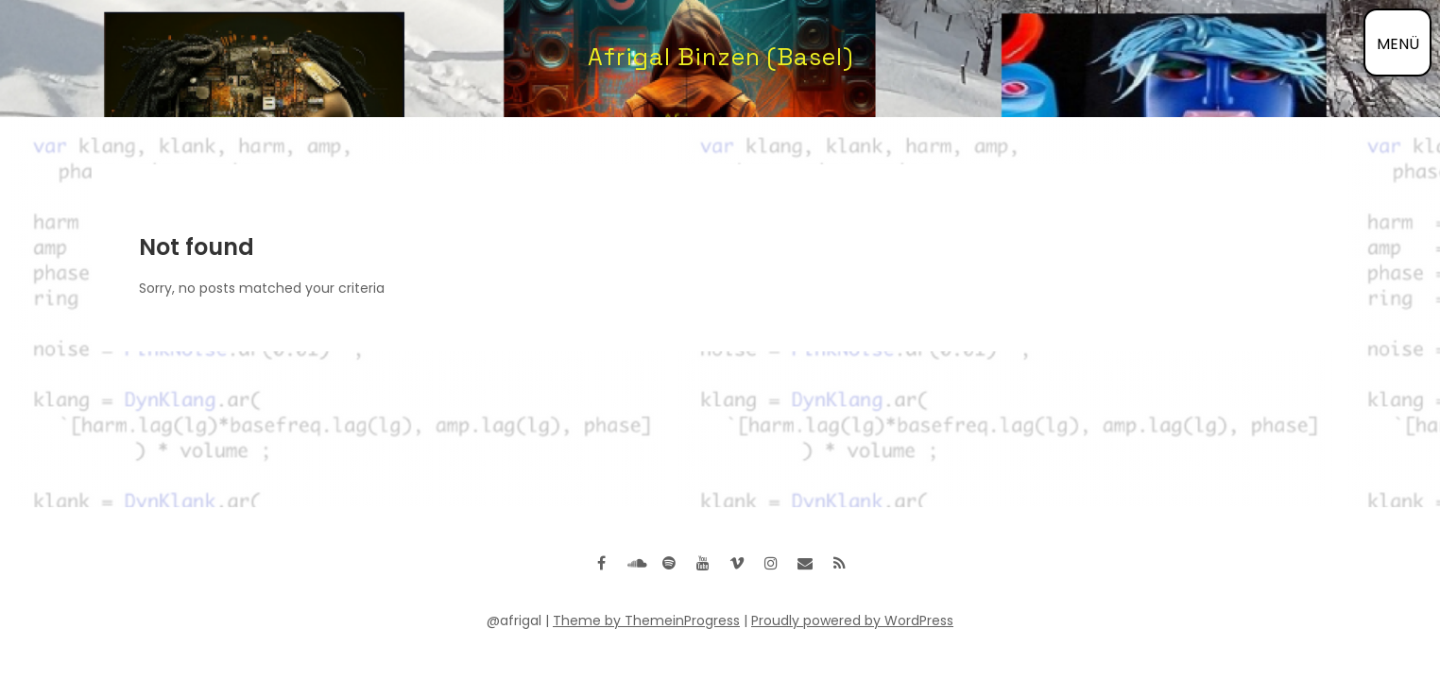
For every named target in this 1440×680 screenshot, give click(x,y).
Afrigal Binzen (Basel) (720, 57)
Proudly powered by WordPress (852, 620)
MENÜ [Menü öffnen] (1398, 44)
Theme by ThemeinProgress (646, 620)
